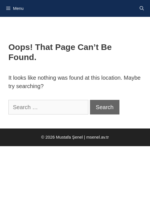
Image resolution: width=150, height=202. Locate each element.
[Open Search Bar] (141, 8)
